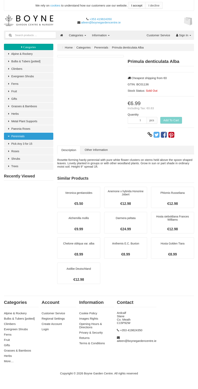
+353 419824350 (100, 19)
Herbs (13, 115)
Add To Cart (171, 120)
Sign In (183, 35)
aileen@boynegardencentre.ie (101, 22)
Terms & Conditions (92, 345)
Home (69, 47)
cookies (55, 5)
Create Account (52, 326)
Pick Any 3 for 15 (20, 146)
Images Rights (88, 320)
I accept (136, 5)
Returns (84, 340)
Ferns (13, 84)
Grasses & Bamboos (23, 107)
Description (68, 150)
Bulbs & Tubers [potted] (24, 61)
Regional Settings (53, 320)
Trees (13, 169)
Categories (77, 35)
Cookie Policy (88, 315)
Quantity (133, 114)
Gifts (12, 100)
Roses (13, 154)
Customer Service (158, 35)
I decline (154, 5)
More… (9, 363)
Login (45, 331)
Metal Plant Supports (23, 123)
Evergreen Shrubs (21, 77)
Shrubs (14, 161)
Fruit (12, 92)
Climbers (15, 69)
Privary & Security (91, 334)
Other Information (96, 149)
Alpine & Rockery (20, 54)
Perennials (16, 138)
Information (101, 35)
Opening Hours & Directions (90, 327)
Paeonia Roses (19, 130)
